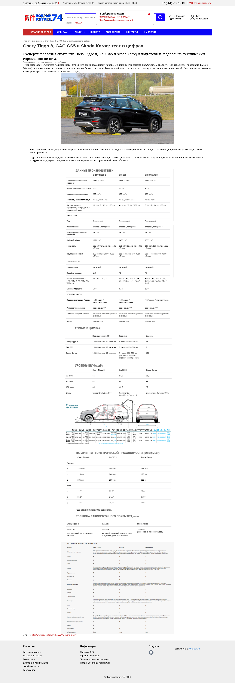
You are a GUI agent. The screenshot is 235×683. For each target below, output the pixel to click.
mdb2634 (78, 23)
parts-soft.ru (194, 649)
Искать (160, 17)
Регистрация (201, 19)
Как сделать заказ (31, 652)
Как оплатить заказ (32, 655)
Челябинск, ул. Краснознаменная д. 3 (116, 20)
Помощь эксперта (200, 3)
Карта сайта (29, 670)
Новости (94, 32)
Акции (78, 32)
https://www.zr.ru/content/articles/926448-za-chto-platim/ (54, 635)
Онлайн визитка (31, 666)
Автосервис (113, 32)
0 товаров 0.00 (180, 17)
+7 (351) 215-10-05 (173, 2)
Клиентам (61, 32)
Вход (197, 16)
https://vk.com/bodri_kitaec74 (151, 652)
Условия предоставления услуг (95, 659)
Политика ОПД (87, 652)
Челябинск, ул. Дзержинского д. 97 (115, 17)
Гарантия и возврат (89, 655)
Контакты (132, 32)
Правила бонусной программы (95, 663)
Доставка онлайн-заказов (35, 663)
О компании (29, 659)
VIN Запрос (150, 32)
